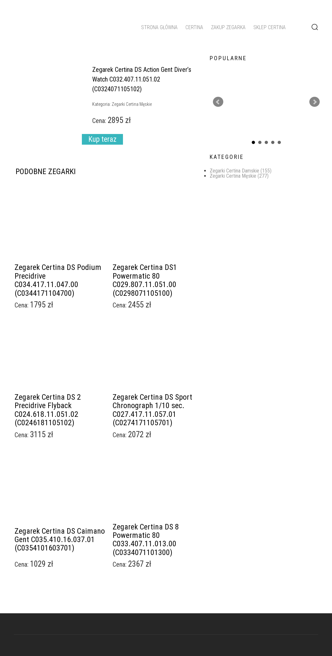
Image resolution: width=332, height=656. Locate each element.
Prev (218, 102)
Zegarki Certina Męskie (239, 176)
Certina (194, 27)
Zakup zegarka (228, 27)
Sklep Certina (269, 27)
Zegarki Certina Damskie (240, 171)
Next (314, 102)
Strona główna (159, 27)
